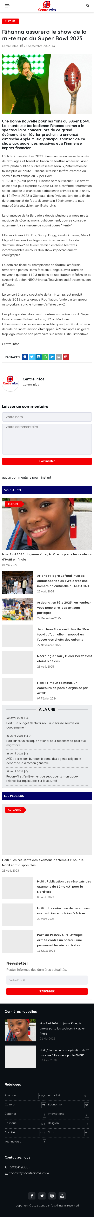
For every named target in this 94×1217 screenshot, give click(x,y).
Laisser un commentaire (25, 406)
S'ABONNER (47, 991)
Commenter (47, 461)
